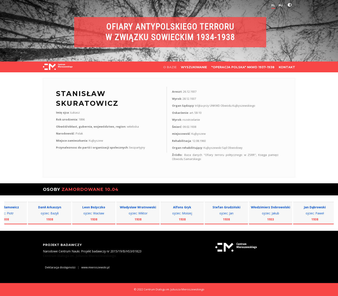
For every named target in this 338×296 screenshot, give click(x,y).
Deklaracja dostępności (60, 267)
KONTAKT (287, 67)
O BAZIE (170, 67)
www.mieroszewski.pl (95, 267)
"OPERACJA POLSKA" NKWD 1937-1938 (242, 67)
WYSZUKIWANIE (194, 67)
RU (281, 5)
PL (273, 5)
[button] (290, 5)
